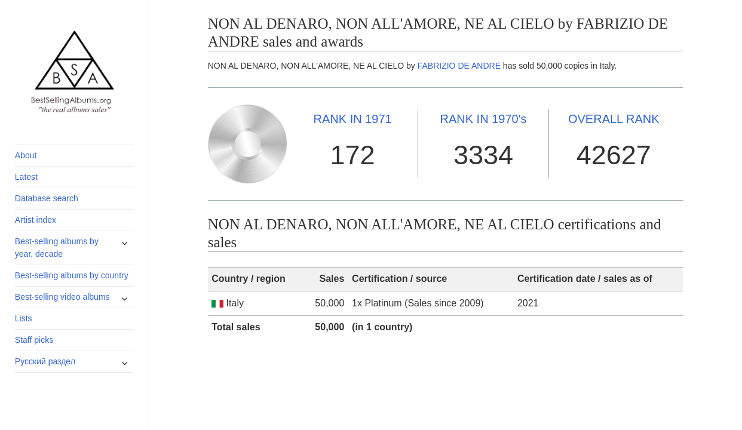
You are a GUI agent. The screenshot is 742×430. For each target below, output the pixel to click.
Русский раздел (45, 361)
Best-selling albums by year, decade (57, 247)
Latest (26, 177)
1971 (353, 118)
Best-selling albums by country (71, 275)
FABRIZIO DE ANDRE (459, 65)
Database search (46, 198)
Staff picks (34, 340)
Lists (23, 318)
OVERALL (614, 118)
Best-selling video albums (62, 297)
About (26, 155)
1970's (483, 118)
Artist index (35, 220)
